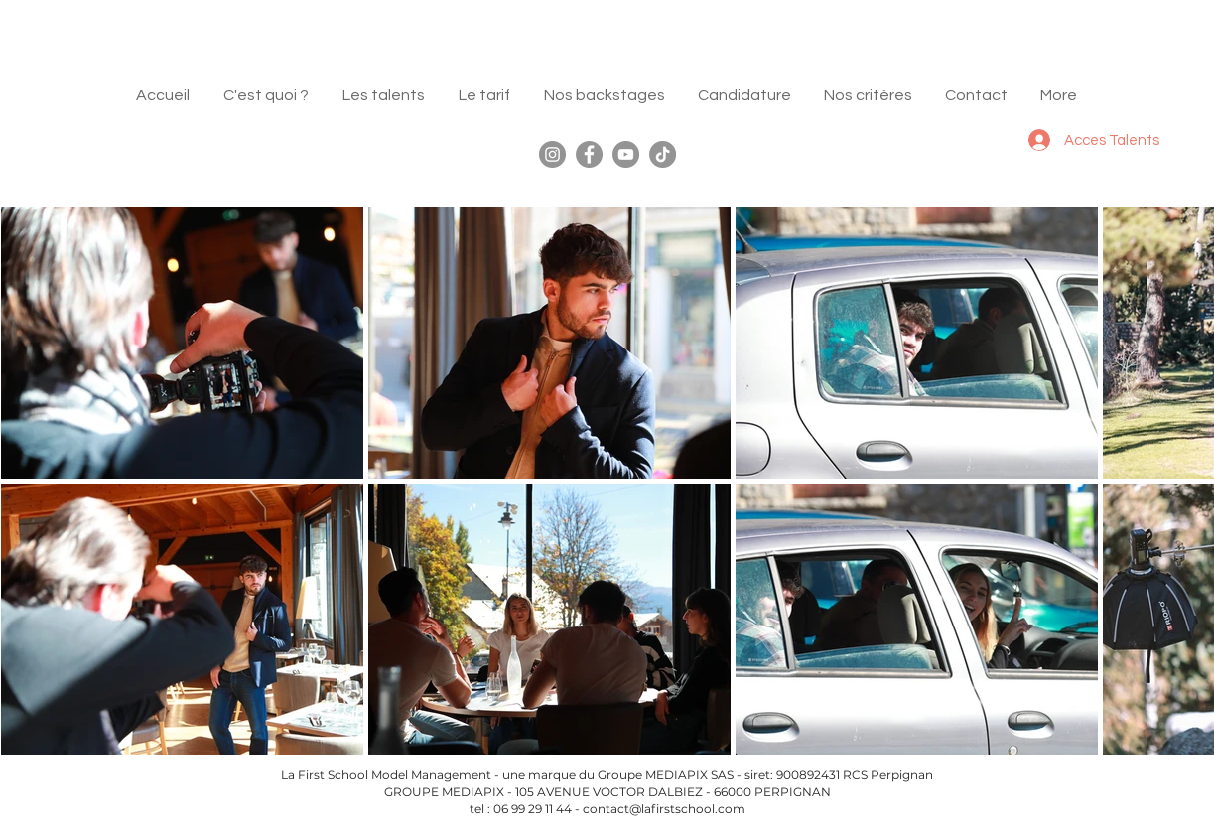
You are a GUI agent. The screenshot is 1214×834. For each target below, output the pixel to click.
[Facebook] (589, 154)
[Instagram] (552, 154)
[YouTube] (625, 154)
